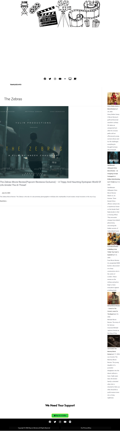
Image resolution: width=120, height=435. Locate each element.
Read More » (4, 201)
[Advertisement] (60, 41)
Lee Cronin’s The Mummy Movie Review (112, 353)
